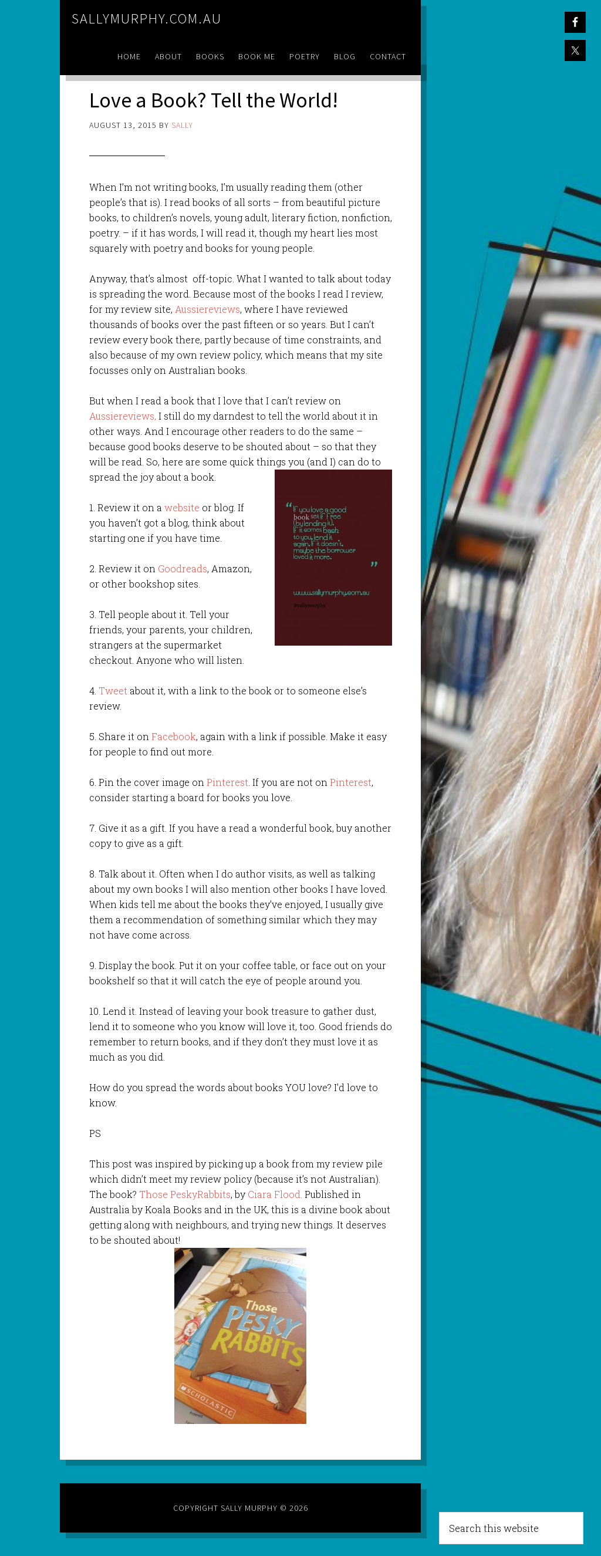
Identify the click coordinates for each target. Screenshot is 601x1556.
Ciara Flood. (276, 1194)
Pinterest (226, 782)
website (183, 507)
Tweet (113, 690)
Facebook (173, 736)
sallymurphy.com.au (147, 18)
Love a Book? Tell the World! (213, 100)
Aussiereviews (207, 309)
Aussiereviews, (122, 416)
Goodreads (182, 568)
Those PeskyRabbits (185, 1194)
